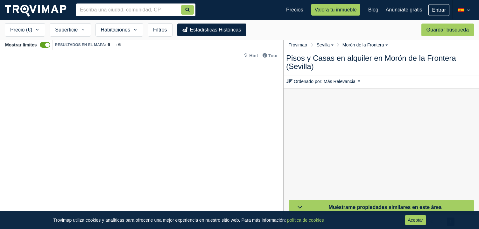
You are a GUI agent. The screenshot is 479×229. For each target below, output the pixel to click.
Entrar (439, 10)
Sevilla (325, 44)
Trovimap (298, 44)
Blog (373, 9)
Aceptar (415, 220)
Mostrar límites (21, 44)
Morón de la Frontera (365, 44)
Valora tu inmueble (335, 9)
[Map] (141, 139)
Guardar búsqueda (447, 29)
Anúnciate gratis (404, 9)
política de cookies (305, 220)
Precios (294, 9)
